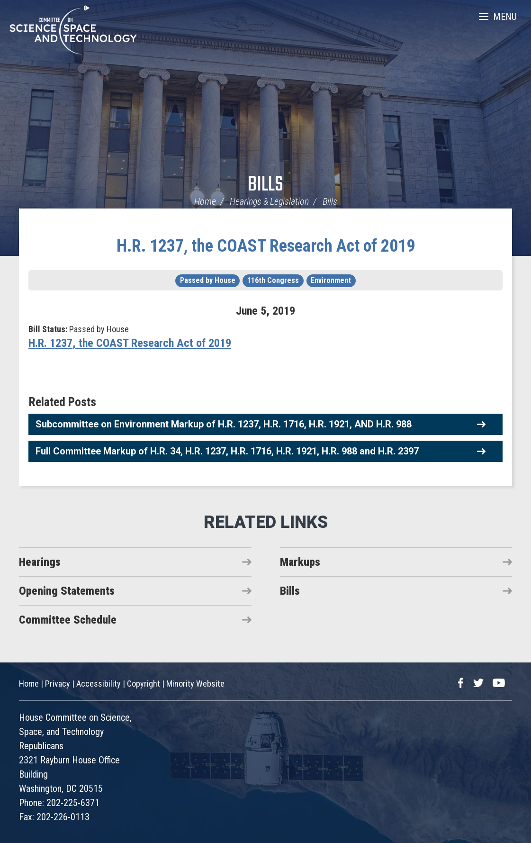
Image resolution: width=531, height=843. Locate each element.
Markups (300, 562)
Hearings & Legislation (269, 201)
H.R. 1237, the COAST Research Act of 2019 (266, 246)
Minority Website (195, 684)
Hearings (40, 562)
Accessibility (98, 684)
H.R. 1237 (50, 343)
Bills (265, 185)
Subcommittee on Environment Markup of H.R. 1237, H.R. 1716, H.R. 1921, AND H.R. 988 (224, 424)
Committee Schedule (68, 619)
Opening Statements (67, 591)
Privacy (57, 684)
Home (205, 201)
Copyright (143, 684)
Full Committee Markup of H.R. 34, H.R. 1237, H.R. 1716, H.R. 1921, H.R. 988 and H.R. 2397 (227, 451)
